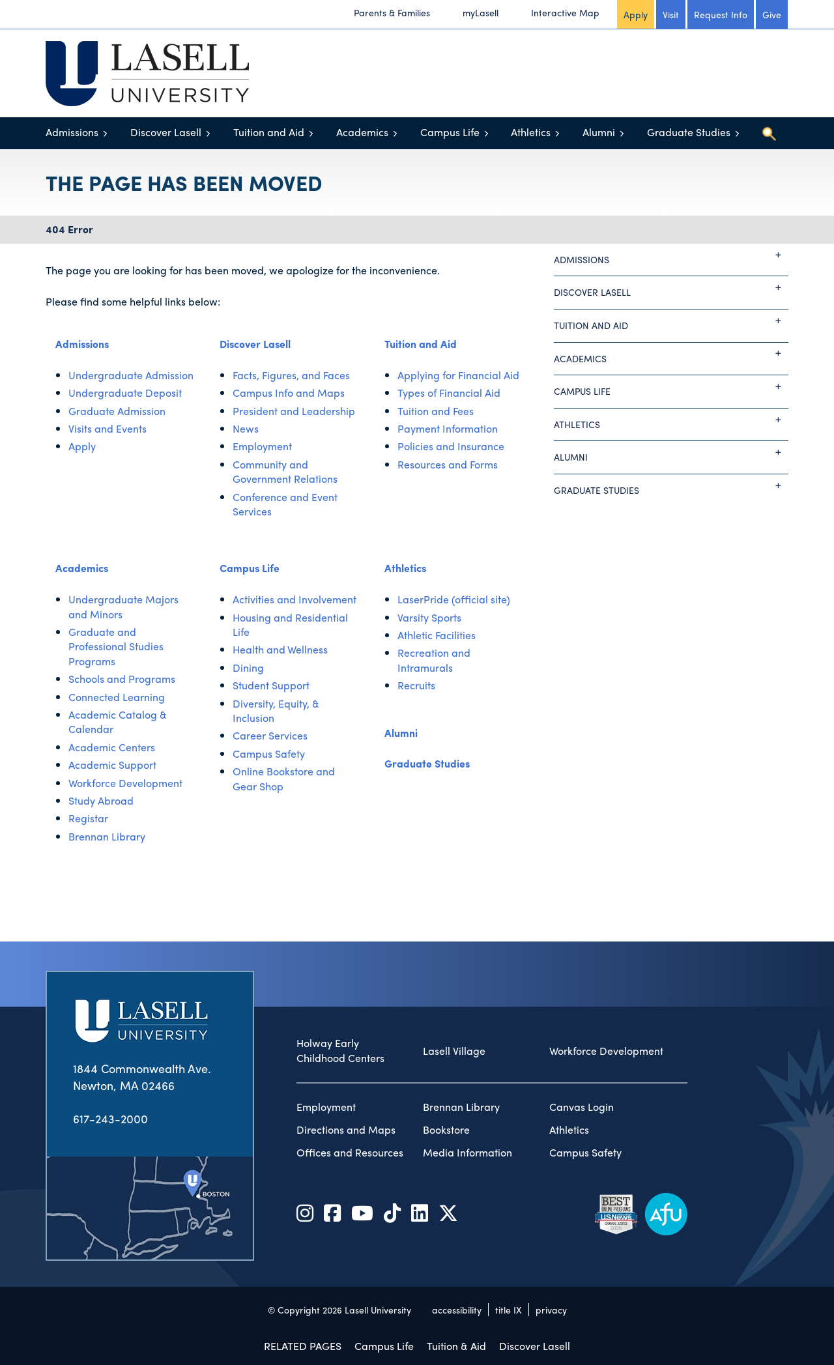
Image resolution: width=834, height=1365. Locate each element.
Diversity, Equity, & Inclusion (276, 710)
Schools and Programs (121, 678)
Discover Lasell (165, 131)
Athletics (531, 131)
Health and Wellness (280, 649)
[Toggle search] (769, 134)
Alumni (598, 131)
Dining (248, 667)
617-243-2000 (110, 1118)
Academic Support (112, 764)
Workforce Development (125, 782)
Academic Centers (111, 747)
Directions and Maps (345, 1130)
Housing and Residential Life (290, 624)
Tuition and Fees (435, 410)
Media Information (467, 1152)
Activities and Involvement (294, 599)
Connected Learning (116, 696)
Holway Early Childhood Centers (340, 1050)
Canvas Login (581, 1107)
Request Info (720, 14)
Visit (671, 14)
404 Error (69, 229)
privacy (551, 1309)
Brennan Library (106, 836)
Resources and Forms (447, 464)
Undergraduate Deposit (125, 392)
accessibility (457, 1309)
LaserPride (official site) (453, 599)
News (246, 428)
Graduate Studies (688, 131)
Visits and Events (107, 428)
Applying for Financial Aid (458, 374)
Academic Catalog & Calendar (117, 721)
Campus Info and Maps (289, 392)
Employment (262, 445)
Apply (636, 14)
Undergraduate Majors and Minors (123, 606)
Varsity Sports (429, 617)
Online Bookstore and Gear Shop (284, 778)
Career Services (270, 735)
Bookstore (446, 1130)
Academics (362, 131)
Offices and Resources (349, 1152)
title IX (508, 1309)
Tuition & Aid (456, 1345)
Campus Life (450, 131)
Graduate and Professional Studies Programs (116, 646)
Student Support (271, 685)
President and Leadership (294, 410)
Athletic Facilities (436, 634)
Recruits (416, 685)
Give (771, 14)
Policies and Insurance (450, 445)
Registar (88, 818)
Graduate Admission (116, 410)
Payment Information (447, 428)
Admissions (72, 131)
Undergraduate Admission (131, 374)
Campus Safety (269, 753)
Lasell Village (454, 1051)
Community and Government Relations (285, 471)
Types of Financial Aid (448, 392)
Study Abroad (101, 800)
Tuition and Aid (268, 131)
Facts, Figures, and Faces (291, 374)
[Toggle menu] (105, 133)
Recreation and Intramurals (433, 659)
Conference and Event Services (285, 504)
